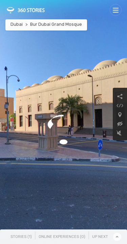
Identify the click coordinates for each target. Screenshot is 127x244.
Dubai (16, 24)
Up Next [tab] (100, 237)
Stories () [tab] (21, 237)
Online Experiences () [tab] (62, 237)
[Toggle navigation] (116, 10)
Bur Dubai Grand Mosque (56, 24)
